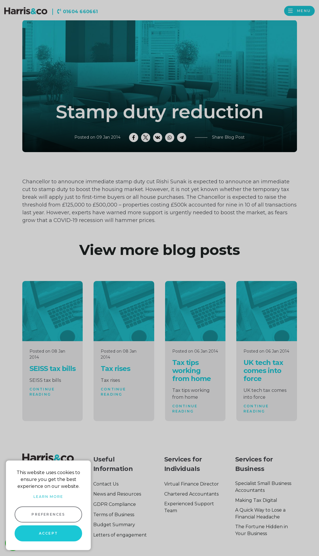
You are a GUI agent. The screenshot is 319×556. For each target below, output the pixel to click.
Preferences (48, 514)
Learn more (48, 496)
